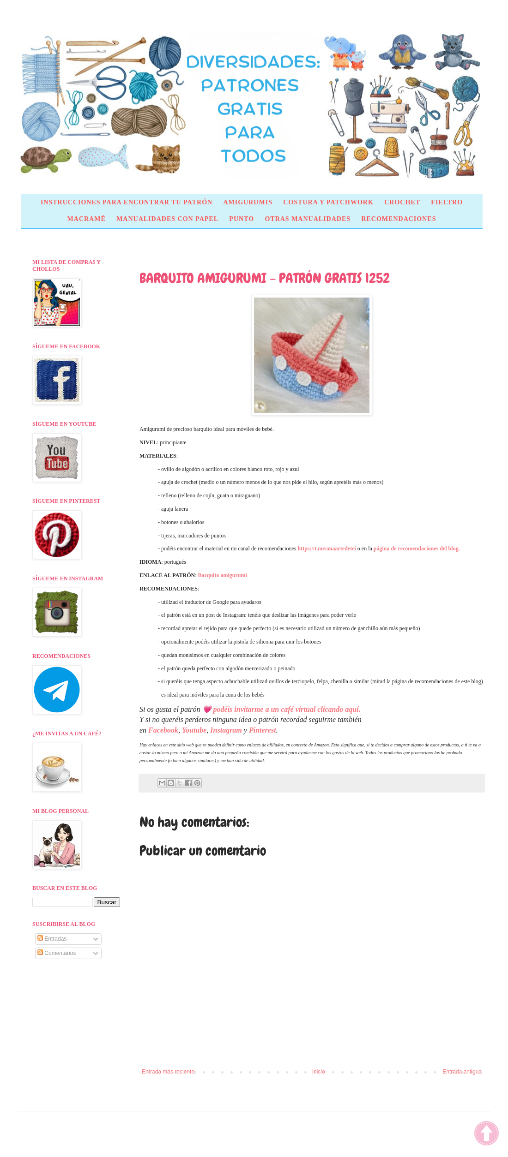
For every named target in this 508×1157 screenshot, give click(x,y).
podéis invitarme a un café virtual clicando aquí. (287, 709)
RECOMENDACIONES (398, 218)
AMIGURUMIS (247, 202)
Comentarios (56, 953)
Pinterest (262, 730)
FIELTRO (447, 202)
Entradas (52, 939)
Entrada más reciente (168, 1071)
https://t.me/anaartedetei (327, 548)
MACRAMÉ (86, 218)
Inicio (318, 1071)
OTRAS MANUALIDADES (308, 218)
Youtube (194, 730)
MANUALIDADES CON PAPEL (167, 218)
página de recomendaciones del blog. (417, 548)
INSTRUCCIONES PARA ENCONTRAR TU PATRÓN (126, 202)
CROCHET (402, 202)
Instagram (226, 730)
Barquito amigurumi (222, 575)
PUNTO (241, 218)
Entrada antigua (462, 1071)
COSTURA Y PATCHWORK (328, 202)
